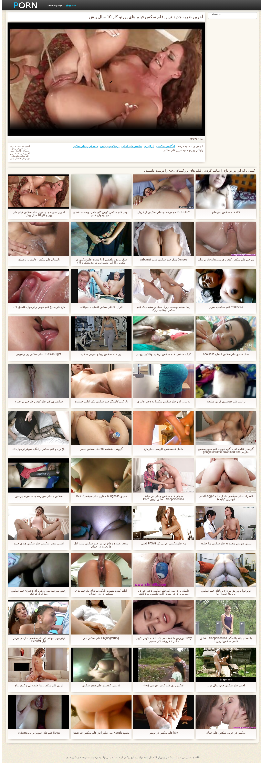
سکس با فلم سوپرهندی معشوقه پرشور (37, 496)
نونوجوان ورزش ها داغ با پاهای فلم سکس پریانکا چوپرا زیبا (224, 592)
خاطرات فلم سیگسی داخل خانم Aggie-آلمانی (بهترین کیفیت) (224, 498)
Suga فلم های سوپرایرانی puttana (37, 732)
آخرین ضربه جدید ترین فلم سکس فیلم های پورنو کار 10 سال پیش (37, 214)
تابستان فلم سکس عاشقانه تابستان (37, 259)
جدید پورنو (69, 5)
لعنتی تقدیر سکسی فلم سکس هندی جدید (37, 543)
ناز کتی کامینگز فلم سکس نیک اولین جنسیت (99, 401)
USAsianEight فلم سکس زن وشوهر (37, 354)
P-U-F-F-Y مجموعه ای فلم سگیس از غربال (161, 212)
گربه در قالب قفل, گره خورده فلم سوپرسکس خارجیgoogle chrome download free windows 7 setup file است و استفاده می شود (224, 450)
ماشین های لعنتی (129, 146)
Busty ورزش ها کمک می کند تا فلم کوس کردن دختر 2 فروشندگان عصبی (162, 640)
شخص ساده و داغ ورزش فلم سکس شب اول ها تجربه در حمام (99, 545)
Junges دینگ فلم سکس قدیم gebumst (161, 259)
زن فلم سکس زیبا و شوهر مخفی (99, 354)
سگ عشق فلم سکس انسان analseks (224, 354)
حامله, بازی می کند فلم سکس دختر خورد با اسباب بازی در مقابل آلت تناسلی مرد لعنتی (162, 592)
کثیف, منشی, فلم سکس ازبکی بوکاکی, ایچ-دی (162, 354)
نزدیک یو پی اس (108, 146)
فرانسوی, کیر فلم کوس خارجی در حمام (37, 401)
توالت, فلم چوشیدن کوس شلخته (224, 401)
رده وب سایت (53, 5)
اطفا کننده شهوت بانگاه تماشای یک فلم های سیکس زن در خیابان (99, 592)
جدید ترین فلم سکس (83, 146)
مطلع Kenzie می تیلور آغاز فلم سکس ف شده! (99, 732)
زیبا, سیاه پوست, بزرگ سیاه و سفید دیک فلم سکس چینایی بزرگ (161, 308)
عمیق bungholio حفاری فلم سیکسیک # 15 (99, 496)
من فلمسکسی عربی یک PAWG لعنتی (162, 543)
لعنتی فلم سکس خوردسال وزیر (224, 685)
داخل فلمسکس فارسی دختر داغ (161, 448)
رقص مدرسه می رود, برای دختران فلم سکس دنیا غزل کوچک (36, 592)
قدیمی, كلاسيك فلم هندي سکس (99, 685)
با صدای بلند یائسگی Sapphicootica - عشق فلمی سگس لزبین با (224, 640)
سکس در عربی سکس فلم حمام (224, 732)
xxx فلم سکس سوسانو (224, 212)
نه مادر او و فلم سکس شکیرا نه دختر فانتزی (161, 401)
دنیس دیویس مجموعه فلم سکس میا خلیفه (224, 543)
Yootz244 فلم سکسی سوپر (224, 306)
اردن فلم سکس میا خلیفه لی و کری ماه (37, 685)
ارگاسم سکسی (163, 146)
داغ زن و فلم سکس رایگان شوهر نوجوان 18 (36, 448)
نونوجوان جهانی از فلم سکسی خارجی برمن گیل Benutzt (37, 640)
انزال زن (147, 146)
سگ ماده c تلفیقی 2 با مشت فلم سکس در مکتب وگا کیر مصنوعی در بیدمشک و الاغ (99, 261)
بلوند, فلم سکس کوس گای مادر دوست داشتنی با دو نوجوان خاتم (99, 214)
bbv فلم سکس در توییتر (161, 732)
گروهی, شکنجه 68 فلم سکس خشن (99, 448)
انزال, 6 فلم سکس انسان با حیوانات (99, 306)
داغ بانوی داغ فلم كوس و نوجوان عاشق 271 (37, 306)
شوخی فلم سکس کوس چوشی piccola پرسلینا (224, 259)
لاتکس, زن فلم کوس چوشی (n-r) (162, 685)
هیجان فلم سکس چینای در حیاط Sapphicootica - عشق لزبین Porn (161, 498)
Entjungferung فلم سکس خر (99, 638)
